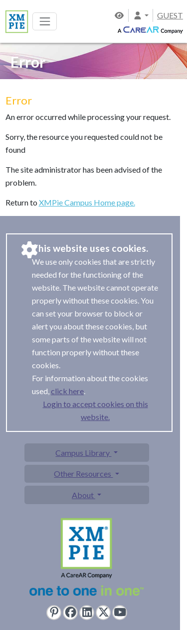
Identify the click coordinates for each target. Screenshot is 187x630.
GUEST (170, 15)
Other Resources (83, 473)
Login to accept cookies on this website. (95, 410)
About (83, 495)
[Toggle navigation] (44, 21)
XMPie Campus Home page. (87, 202)
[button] (141, 15)
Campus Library (83, 452)
